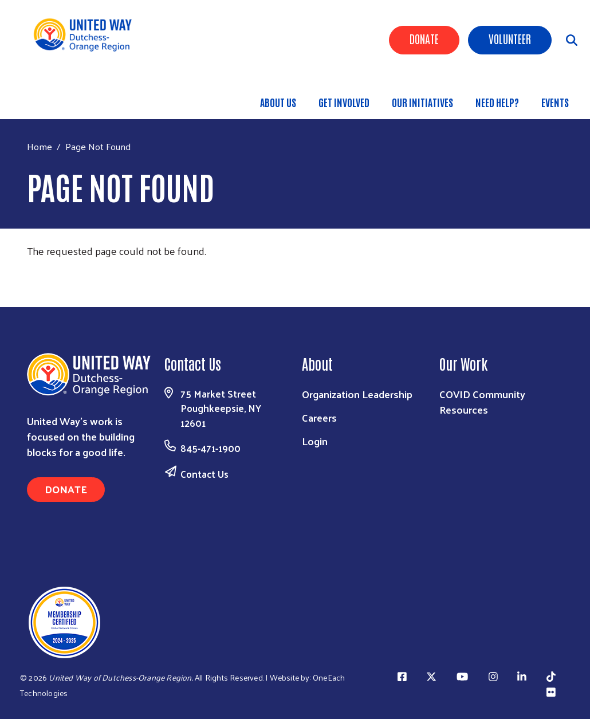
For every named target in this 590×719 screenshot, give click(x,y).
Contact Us (204, 473)
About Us (278, 102)
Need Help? (497, 102)
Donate (424, 38)
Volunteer (510, 38)
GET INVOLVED (343, 102)
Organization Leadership (357, 394)
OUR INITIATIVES (422, 102)
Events (555, 102)
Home (39, 146)
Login (315, 441)
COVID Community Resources (482, 401)
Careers (319, 417)
